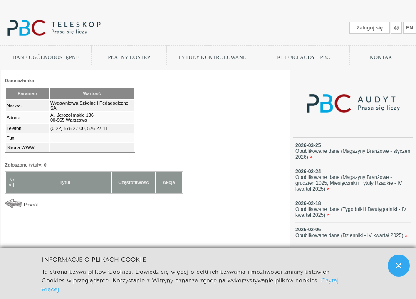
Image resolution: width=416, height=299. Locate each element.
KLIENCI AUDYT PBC (303, 57)
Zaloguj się (369, 28)
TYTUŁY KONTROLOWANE (212, 57)
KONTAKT (383, 57)
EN (409, 28)
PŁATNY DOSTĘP (129, 57)
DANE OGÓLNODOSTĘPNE (45, 57)
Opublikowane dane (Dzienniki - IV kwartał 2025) (351, 235)
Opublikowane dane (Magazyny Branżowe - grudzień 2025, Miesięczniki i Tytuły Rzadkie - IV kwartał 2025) (348, 183)
